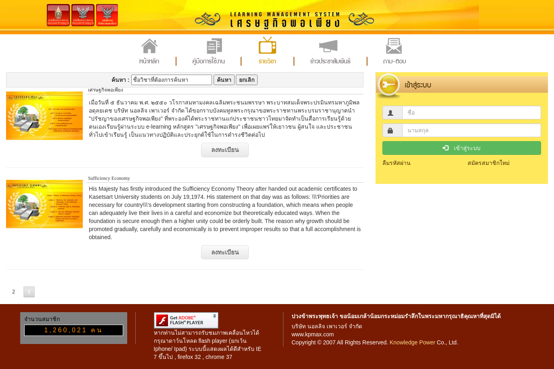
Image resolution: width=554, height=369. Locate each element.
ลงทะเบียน (225, 149)
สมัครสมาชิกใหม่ (489, 163)
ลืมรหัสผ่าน (396, 163)
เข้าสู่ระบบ (462, 148)
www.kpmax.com (313, 334)
